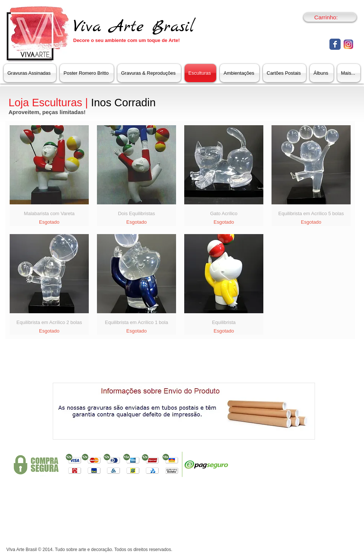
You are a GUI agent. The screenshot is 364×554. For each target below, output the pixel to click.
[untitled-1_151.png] (348, 44)
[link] (330, 17)
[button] (149, 73)
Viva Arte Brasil (134, 27)
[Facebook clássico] (335, 44)
